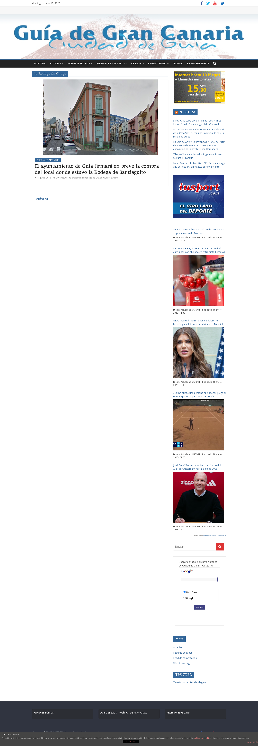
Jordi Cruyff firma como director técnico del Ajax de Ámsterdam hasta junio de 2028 (197, 467)
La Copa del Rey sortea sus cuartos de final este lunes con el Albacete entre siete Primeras (199, 250)
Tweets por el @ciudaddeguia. (189, 682)
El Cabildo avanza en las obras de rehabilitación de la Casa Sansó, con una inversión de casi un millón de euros (199, 133)
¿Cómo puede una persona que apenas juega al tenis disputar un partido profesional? (199, 394)
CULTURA (187, 112)
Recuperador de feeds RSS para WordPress (214, 535)
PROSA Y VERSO (157, 63)
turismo (115, 177)
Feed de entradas (182, 652)
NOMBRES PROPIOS (78, 63)
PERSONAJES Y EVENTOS (110, 63)
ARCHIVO (178, 63)
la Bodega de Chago (92, 177)
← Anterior (40, 198)
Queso (106, 177)
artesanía (76, 177)
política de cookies (202, 738)
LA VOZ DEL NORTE (198, 63)
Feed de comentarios (185, 658)
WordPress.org (181, 663)
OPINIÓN (136, 63)
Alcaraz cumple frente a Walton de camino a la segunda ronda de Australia (199, 231)
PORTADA (40, 63)
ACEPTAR (130, 742)
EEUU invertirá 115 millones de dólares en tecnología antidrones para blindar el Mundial (198, 322)
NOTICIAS (55, 63)
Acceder (177, 647)
